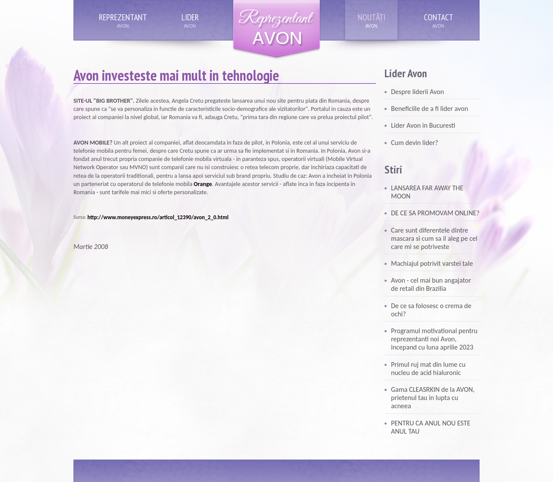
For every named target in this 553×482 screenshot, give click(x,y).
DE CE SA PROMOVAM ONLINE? (435, 213)
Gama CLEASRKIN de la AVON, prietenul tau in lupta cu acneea (433, 397)
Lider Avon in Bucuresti (423, 125)
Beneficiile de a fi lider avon (429, 108)
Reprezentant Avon (276, 30)
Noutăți (371, 17)
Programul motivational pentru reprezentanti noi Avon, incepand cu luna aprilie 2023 (434, 339)
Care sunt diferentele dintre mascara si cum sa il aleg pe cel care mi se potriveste (434, 238)
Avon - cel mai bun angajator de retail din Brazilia (431, 284)
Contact (438, 17)
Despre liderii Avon (417, 92)
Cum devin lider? (414, 143)
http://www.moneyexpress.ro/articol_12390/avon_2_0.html (158, 217)
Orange (203, 184)
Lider (190, 17)
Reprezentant (123, 17)
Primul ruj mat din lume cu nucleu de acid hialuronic (428, 368)
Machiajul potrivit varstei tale (432, 263)
